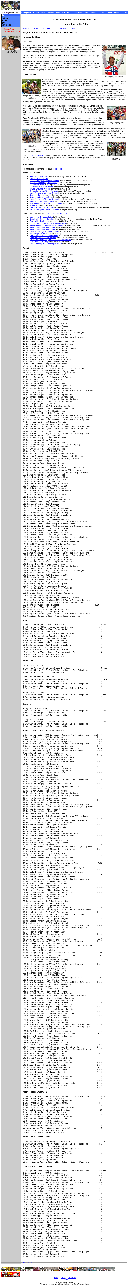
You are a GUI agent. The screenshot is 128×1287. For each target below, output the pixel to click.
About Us (65, 1279)
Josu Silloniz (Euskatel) (39, 242)
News (38, 13)
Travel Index (72, 1278)
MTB (63, 13)
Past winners (6, 24)
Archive (63, 1278)
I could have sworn (37, 185)
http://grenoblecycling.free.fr (56, 213)
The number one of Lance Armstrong (44, 236)
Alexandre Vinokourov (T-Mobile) (42, 227)
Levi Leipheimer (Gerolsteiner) (41, 187)
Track (86, 13)
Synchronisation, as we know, (41, 197)
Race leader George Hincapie (41, 219)
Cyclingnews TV (27, 13)
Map (3, 22)
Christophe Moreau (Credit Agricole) (44, 191)
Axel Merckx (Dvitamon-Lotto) (41, 217)
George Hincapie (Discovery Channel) (44, 181)
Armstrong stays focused (39, 234)
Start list (5, 19)
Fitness (101, 13)
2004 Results (6, 26)
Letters (109, 13)
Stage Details (46, 28)
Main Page (27, 28)
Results (36, 28)
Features (50, 13)
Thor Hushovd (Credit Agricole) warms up (46, 244)
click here (58, 169)
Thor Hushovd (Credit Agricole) (42, 207)
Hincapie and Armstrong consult (42, 201)
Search (117, 13)
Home (4, 15)
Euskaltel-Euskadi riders (39, 221)
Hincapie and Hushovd (38, 177)
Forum (124, 13)
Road (58, 13)
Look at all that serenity (39, 179)
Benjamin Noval (36, 195)
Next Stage (73, 28)
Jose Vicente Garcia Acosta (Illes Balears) (46, 203)
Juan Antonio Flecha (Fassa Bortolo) (44, 183)
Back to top (27, 1263)
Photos (93, 13)
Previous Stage (61, 28)
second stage (37, 156)
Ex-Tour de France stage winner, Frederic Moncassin (50, 240)
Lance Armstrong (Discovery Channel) (44, 193)
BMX (69, 13)
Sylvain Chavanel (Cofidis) (40, 189)
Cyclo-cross (77, 13)
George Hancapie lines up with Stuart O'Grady (48, 223)
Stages (4, 17)
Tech (43, 13)
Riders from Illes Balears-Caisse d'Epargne (46, 225)
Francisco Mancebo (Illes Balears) (43, 238)
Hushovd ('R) (35, 205)
